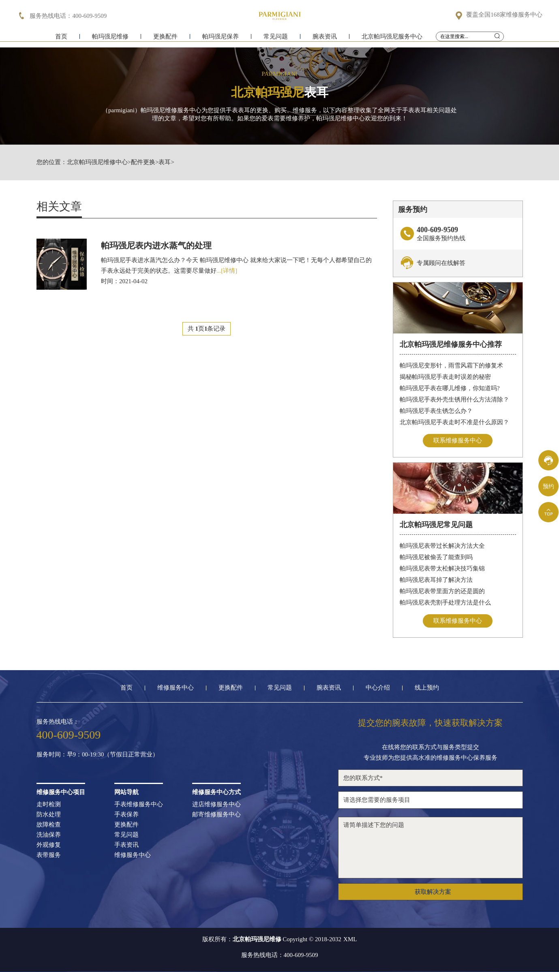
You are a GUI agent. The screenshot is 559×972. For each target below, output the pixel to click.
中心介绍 (378, 688)
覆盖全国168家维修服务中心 (504, 15)
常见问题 (275, 39)
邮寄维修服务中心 (216, 815)
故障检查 (48, 825)
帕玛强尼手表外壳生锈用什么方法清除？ (454, 399)
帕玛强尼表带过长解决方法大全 (442, 546)
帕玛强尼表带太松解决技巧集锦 (442, 568)
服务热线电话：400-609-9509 (279, 955)
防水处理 (48, 815)
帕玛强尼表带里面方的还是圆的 (442, 591)
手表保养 (126, 815)
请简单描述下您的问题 (430, 847)
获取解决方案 (433, 892)
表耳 (164, 162)
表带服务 (48, 855)
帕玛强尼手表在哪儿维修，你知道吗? (450, 388)
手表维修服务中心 (138, 804)
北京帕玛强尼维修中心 (97, 162)
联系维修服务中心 (457, 440)
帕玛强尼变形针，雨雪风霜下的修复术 (451, 365)
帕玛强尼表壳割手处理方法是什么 (445, 602)
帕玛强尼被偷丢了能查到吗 (436, 557)
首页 (61, 39)
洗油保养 (48, 835)
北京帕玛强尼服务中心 (392, 39)
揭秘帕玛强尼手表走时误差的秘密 (445, 377)
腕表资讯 (325, 39)
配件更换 (143, 162)
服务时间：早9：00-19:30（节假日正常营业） (97, 755)
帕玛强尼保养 (220, 39)
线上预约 (427, 688)
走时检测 (48, 804)
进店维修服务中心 (216, 804)
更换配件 (165, 39)
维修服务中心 (175, 688)
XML (350, 939)
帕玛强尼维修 (110, 39)
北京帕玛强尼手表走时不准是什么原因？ (454, 422)
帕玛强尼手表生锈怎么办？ (436, 411)
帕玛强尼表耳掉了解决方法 (436, 580)
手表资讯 (126, 845)
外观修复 (48, 845)
